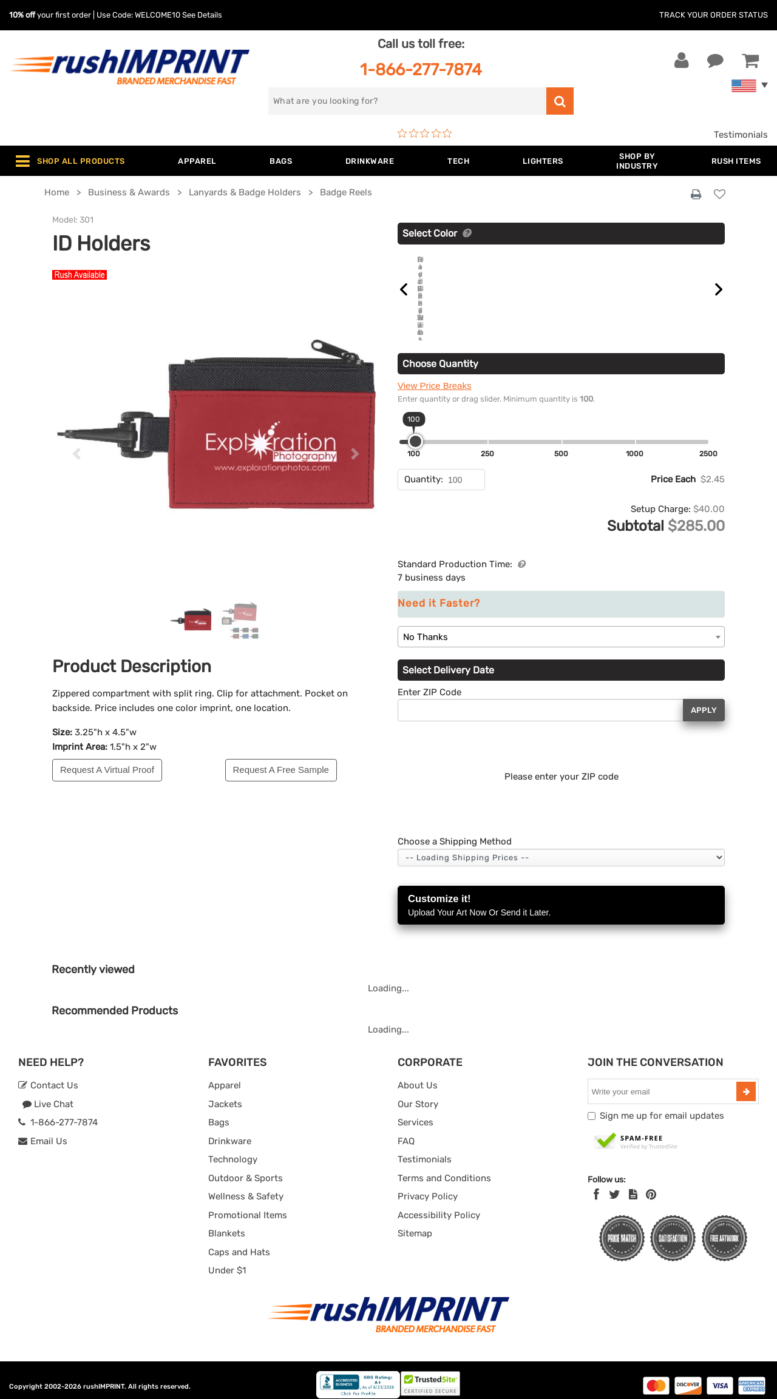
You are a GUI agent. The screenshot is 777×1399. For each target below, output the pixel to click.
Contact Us (48, 1074)
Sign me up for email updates (662, 1104)
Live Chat (47, 1092)
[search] (407, 101)
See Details (202, 14)
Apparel (224, 1074)
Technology (232, 1148)
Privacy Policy (428, 1185)
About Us (418, 1074)
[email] (664, 1080)
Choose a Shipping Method (455, 830)
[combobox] (561, 625)
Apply (704, 698)
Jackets (225, 1092)
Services (415, 1111)
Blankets (226, 1222)
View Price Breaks (434, 374)
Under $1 (227, 1259)
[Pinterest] (651, 1183)
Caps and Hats (239, 1240)
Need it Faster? (439, 592)
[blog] (633, 1183)
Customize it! (561, 895)
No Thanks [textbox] (425, 625)
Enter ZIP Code (429, 680)
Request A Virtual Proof (107, 769)
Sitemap (415, 1222)
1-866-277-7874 (421, 69)
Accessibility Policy (439, 1203)
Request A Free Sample (281, 769)
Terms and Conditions (444, 1166)
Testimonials (741, 134)
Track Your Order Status (713, 14)
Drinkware (229, 1129)
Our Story (418, 1092)
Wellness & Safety (245, 1185)
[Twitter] (614, 1183)
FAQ (406, 1129)
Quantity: (423, 468)
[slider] (415, 430)
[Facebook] (596, 1183)
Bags (218, 1111)
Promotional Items (247, 1203)
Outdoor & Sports (245, 1166)
